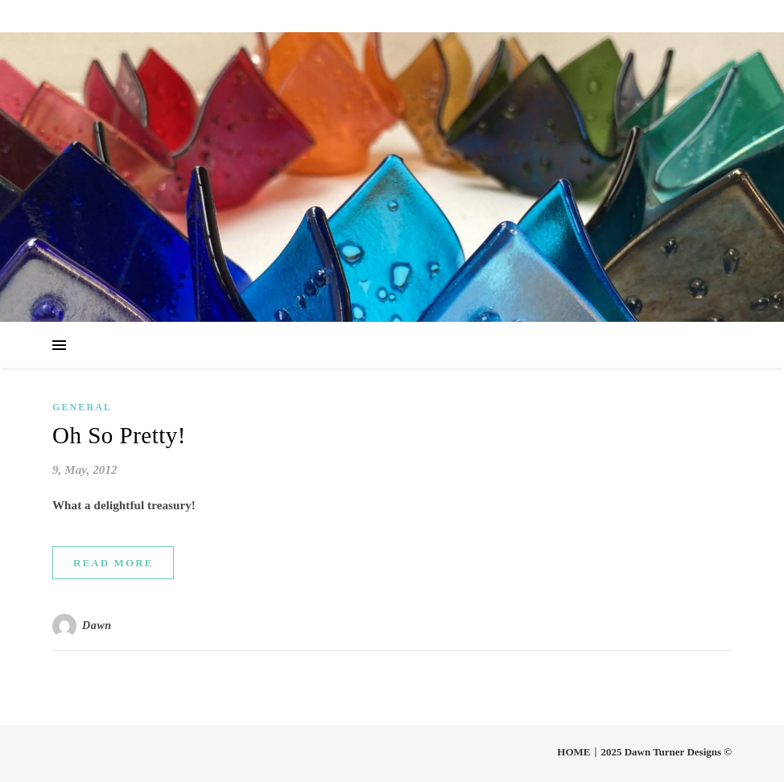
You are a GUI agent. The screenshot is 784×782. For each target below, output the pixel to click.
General (82, 407)
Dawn (97, 625)
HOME (573, 752)
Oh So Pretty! (119, 435)
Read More (113, 563)
